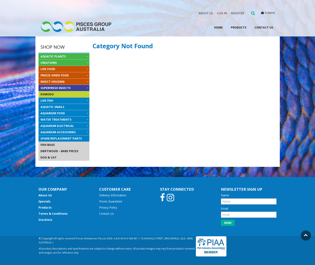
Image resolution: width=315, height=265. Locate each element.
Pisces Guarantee (110, 201)
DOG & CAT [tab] (49, 157)
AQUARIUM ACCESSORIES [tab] (58, 132)
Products (238, 27)
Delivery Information (112, 195)
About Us (206, 13)
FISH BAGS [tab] (48, 145)
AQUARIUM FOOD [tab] (53, 113)
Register (237, 13)
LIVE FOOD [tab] (48, 69)
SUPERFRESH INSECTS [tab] (56, 88)
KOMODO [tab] (47, 94)
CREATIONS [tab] (49, 63)
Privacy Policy (108, 207)
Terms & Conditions (53, 214)
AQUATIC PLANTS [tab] (53, 56)
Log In (222, 13)
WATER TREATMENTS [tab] (56, 119)
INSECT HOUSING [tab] (53, 82)
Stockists (45, 220)
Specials (44, 201)
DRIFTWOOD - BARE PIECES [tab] (59, 151)
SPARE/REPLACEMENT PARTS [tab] (61, 138)
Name (225, 195)
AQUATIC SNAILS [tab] (52, 107)
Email (224, 208)
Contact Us (264, 27)
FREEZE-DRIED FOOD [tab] (55, 75)
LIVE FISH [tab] (47, 100)
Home (218, 27)
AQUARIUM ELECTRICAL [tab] (57, 126)
